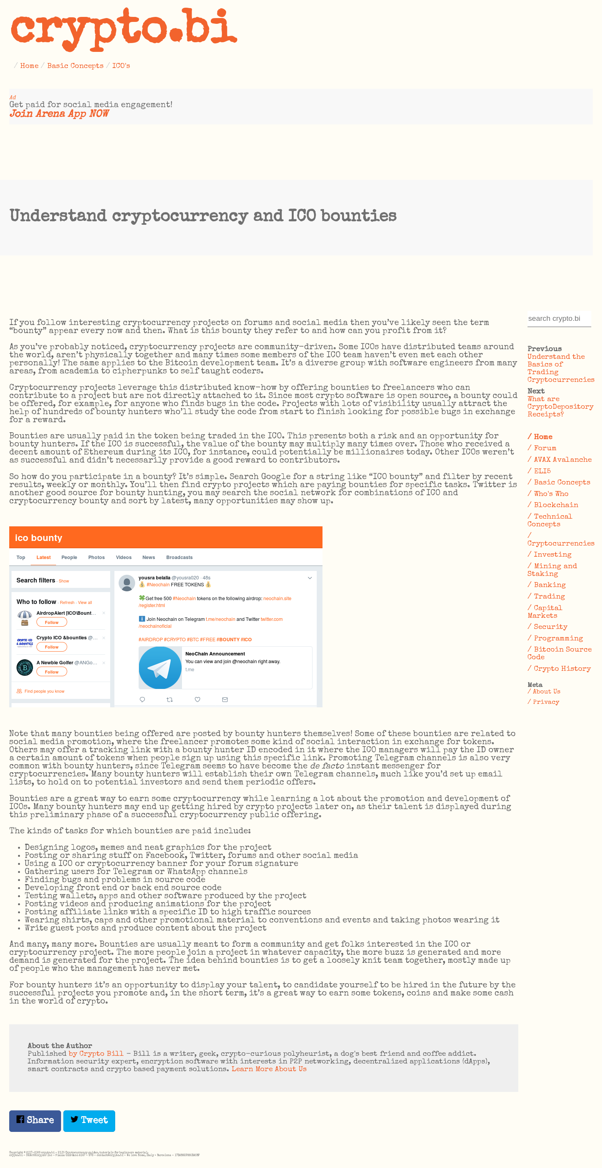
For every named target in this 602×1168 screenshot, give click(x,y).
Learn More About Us (269, 1069)
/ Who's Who (548, 494)
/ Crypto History (559, 669)
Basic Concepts (75, 66)
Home (29, 66)
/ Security (547, 627)
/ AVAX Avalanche (560, 460)
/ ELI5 (539, 472)
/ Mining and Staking (552, 570)
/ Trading (546, 597)
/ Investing (550, 555)
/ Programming (555, 639)
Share (35, 1120)
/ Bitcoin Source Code (560, 654)
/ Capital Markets (545, 612)
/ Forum (542, 449)
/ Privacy (543, 702)
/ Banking (547, 585)
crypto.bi (122, 32)
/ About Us (544, 692)
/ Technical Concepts (550, 521)
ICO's (121, 66)
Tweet (89, 1120)
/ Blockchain (553, 505)
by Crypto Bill (96, 1054)
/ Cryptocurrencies (560, 540)
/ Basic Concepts (559, 483)
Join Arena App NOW (58, 114)
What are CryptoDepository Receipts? (561, 407)
